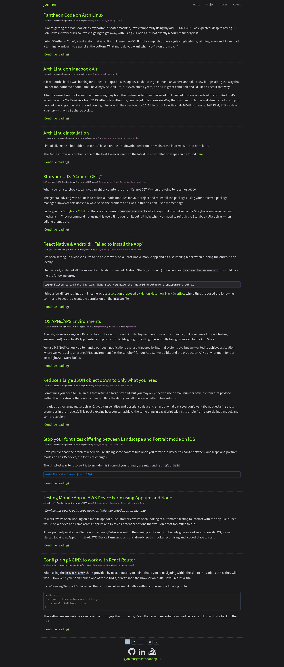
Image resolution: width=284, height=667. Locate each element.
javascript (125, 182)
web (117, 182)
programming (109, 20)
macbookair (114, 74)
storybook (136, 182)
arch (104, 74)
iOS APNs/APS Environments (72, 321)
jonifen (49, 4)
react (146, 182)
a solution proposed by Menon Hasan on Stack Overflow (146, 293)
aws (137, 503)
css (111, 444)
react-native (135, 249)
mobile (115, 249)
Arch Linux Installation (66, 133)
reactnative (115, 326)
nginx (125, 565)
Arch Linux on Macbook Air (70, 69)
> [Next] (156, 642)
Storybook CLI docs (76, 211)
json (124, 385)
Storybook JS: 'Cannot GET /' (72, 176)
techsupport (106, 138)
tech (133, 565)
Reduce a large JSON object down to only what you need (100, 380)
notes (117, 138)
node (143, 503)
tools (98, 20)
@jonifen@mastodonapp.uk (142, 659)
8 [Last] (150, 642)
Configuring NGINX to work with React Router (89, 560)
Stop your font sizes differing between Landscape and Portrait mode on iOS (119, 439)
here (200, 154)
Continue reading (56, 54)
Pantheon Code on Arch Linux (73, 15)
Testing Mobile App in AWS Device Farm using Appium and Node (107, 497)
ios (123, 326)
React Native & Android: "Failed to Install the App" (93, 244)
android (124, 249)
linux (120, 20)
